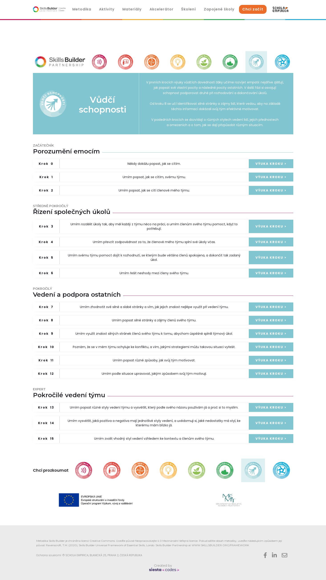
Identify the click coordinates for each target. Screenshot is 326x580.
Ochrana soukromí (48, 555)
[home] (49, 9)
